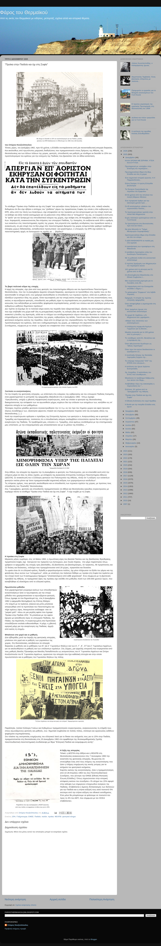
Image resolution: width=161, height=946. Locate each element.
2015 (125, 483)
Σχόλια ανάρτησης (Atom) (26, 905)
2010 (125, 500)
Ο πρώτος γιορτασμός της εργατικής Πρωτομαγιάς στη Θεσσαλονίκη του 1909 (143, 106)
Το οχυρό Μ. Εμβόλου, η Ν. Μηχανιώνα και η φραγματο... (138, 316)
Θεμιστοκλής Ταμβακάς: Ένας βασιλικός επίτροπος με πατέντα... (143, 79)
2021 (125, 462)
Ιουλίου (128, 425)
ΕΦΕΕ (31, 817)
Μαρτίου (129, 439)
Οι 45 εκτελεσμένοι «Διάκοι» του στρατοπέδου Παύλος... (138, 207)
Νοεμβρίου (130, 411)
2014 (125, 486)
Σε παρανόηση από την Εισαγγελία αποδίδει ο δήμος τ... (139, 287)
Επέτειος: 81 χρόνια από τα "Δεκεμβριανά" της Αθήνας (136, 390)
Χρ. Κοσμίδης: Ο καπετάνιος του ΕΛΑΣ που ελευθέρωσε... (138, 373)
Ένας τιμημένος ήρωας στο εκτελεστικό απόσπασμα (136, 310)
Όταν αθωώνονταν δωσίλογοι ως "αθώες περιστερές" (138, 345)
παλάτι (44, 817)
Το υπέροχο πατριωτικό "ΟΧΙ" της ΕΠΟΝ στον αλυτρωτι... (138, 362)
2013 (125, 490)
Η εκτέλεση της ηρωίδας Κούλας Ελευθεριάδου (141, 132)
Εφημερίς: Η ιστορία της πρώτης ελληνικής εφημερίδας (138, 299)
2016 (125, 479)
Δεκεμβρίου (130, 157)
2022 (125, 458)
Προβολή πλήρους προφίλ (15, 929)
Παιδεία (37, 817)
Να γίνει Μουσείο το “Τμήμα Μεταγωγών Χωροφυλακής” (137, 230)
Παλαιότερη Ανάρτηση (101, 899)
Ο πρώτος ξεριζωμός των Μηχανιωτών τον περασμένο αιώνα (140, 265)
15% (14, 817)
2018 (125, 472)
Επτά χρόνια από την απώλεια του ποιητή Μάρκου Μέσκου (139, 196)
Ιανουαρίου (130, 446)
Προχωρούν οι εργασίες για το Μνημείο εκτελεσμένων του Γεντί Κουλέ (144, 92)
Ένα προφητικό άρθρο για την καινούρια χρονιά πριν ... (137, 202)
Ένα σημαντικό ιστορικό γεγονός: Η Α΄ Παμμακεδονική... (140, 179)
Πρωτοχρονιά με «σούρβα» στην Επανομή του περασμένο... (138, 167)
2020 (125, 465)
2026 (125, 151)
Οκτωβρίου (130, 415)
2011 (125, 497)
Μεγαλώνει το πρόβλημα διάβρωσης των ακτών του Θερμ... (139, 379)
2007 (125, 504)
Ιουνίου (128, 429)
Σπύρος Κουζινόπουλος (17, 925)
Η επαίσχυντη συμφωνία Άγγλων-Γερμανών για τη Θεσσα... (138, 328)
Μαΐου (128, 432)
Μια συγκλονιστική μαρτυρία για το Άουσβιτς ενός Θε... (139, 282)
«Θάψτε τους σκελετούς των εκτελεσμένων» (136, 322)
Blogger (94, 939)
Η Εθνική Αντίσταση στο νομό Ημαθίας (140, 401)
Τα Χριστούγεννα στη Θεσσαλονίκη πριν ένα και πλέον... (139, 225)
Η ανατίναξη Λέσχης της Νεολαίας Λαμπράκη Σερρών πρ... (138, 356)
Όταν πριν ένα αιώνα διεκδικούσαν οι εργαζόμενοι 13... (140, 350)
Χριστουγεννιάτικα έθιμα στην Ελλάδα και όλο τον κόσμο (140, 236)
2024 (125, 451)
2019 (125, 469)
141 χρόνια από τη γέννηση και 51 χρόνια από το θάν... (139, 270)
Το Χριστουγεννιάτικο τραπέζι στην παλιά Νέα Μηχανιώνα (139, 213)
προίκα (51, 817)
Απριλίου (129, 436)
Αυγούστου (130, 422)
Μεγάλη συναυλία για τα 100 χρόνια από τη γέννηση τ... (139, 333)
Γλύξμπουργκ (22, 817)
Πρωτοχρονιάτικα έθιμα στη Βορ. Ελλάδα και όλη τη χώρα (138, 173)
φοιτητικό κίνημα (69, 817)
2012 (125, 493)
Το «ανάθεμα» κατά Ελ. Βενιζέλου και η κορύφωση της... (140, 339)
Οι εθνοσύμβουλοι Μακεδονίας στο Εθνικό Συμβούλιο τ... (139, 276)
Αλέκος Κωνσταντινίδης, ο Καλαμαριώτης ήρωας (142, 64)
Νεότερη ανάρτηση (15, 899)
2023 (125, 454)
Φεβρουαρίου (131, 443)
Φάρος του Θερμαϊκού (24, 12)
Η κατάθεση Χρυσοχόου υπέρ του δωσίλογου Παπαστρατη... (138, 253)
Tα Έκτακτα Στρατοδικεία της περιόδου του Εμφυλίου (136, 190)
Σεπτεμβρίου (130, 418)
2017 (125, 476)
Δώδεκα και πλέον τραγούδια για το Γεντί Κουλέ (143, 119)
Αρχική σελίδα (58, 899)
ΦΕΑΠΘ (58, 817)
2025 (125, 154)
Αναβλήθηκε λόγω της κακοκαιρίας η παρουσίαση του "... (139, 385)
